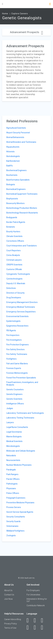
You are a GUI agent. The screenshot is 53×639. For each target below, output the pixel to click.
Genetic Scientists (14, 399)
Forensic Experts (13, 368)
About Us (8, 590)
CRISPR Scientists (14, 264)
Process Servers (13, 507)
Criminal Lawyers (14, 260)
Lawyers (10, 422)
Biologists (10, 184)
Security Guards (13, 521)
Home (5, 13)
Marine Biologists (14, 436)
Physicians (11, 488)
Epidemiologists (13, 321)
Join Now (8, 599)
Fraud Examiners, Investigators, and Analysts (22, 383)
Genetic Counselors (15, 389)
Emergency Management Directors (22, 302)
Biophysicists (12, 198)
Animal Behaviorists (15, 137)
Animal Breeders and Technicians (21, 142)
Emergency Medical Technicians (20, 307)
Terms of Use (10, 628)
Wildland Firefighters (15, 531)
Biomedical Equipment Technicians (21, 194)
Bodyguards (11, 217)
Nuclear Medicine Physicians (19, 465)
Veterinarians (12, 526)
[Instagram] (29, 627)
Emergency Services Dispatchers (21, 312)
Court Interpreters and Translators (21, 246)
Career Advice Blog (12, 619)
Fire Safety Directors (15, 349)
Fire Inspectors (12, 335)
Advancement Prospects (26, 32)
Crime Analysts (13, 255)
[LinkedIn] (36, 620)
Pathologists (12, 484)
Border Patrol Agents (15, 222)
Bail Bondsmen (13, 161)
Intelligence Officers (15, 403)
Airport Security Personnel (18, 132)
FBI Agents (11, 330)
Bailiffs (9, 166)
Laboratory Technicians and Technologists (25, 413)
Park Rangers (12, 474)
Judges (9, 408)
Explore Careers (20, 13)
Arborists (10, 151)
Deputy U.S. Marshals (15, 283)
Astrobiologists (13, 156)
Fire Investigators (14, 340)
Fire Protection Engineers (17, 344)
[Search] (50, 4)
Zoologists (11, 535)
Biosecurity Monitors (15, 203)
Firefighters (11, 359)
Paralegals (11, 469)
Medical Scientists (14, 441)
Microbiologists (13, 446)
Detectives (11, 288)
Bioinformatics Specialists (18, 180)
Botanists (10, 227)
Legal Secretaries (14, 432)
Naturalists (11, 455)
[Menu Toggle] (2, 4)
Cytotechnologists (14, 279)
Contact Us (9, 595)
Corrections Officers (15, 241)
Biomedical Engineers (16, 189)
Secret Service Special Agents (19, 512)
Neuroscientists (13, 460)
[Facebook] (29, 620)
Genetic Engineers (14, 394)
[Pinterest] (36, 627)
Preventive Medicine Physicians (20, 502)
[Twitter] (43, 620)
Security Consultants (15, 517)
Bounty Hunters (13, 231)
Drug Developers (13, 297)
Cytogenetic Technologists (18, 274)
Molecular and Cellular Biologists (20, 451)
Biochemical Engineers (16, 170)
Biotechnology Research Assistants (22, 213)
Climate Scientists (14, 236)
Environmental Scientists (17, 316)
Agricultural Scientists (16, 128)
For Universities (33, 595)
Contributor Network (36, 605)
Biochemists (11, 175)
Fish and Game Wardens (17, 363)
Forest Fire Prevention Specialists (21, 378)
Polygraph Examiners (15, 498)
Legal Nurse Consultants (17, 427)
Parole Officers (13, 479)
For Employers (33, 590)
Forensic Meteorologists (17, 373)
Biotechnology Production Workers (21, 208)
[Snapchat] (43, 627)
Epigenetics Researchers (17, 326)
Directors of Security (15, 293)
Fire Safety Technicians (16, 354)
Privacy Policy (10, 623)
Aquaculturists (12, 147)
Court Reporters (13, 250)
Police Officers (12, 493)
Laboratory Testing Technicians (20, 418)
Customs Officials (14, 269)
